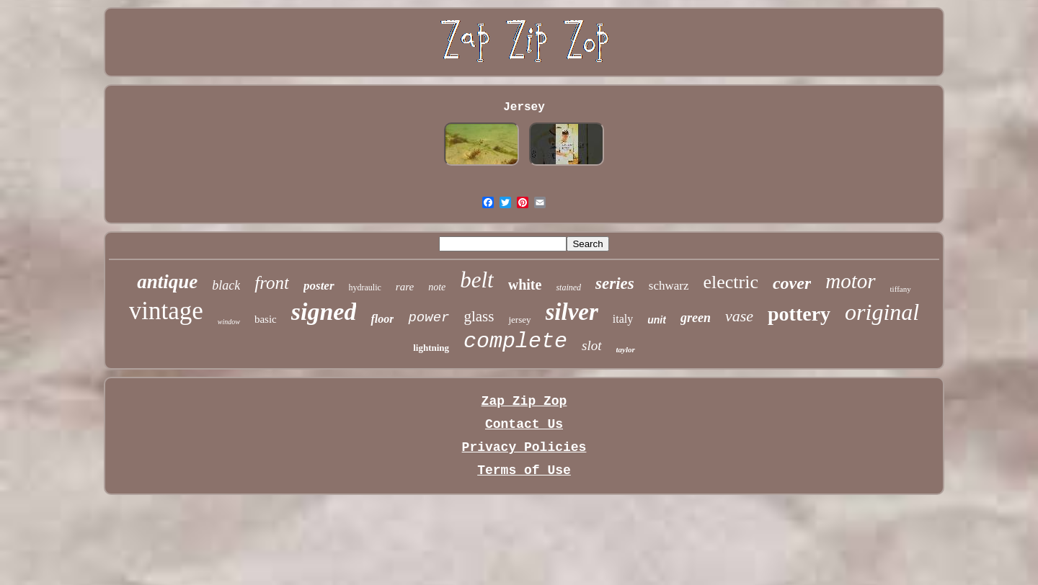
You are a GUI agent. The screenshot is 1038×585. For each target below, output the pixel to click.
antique (167, 281)
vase (739, 316)
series (614, 283)
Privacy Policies (524, 447)
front (271, 282)
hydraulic (365, 287)
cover (792, 283)
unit (656, 320)
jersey (519, 319)
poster (318, 285)
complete (515, 341)
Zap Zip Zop (524, 401)
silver (572, 312)
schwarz (669, 285)
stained (568, 287)
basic (265, 319)
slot (591, 345)
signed (324, 311)
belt (477, 279)
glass (478, 316)
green (695, 318)
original (882, 312)
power (428, 318)
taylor (625, 349)
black (226, 285)
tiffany (900, 289)
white (525, 284)
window (229, 322)
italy (623, 319)
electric (730, 282)
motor (850, 280)
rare (405, 286)
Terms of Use (524, 470)
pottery (799, 314)
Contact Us (524, 424)
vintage (166, 311)
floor (382, 319)
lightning (431, 347)
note (436, 287)
